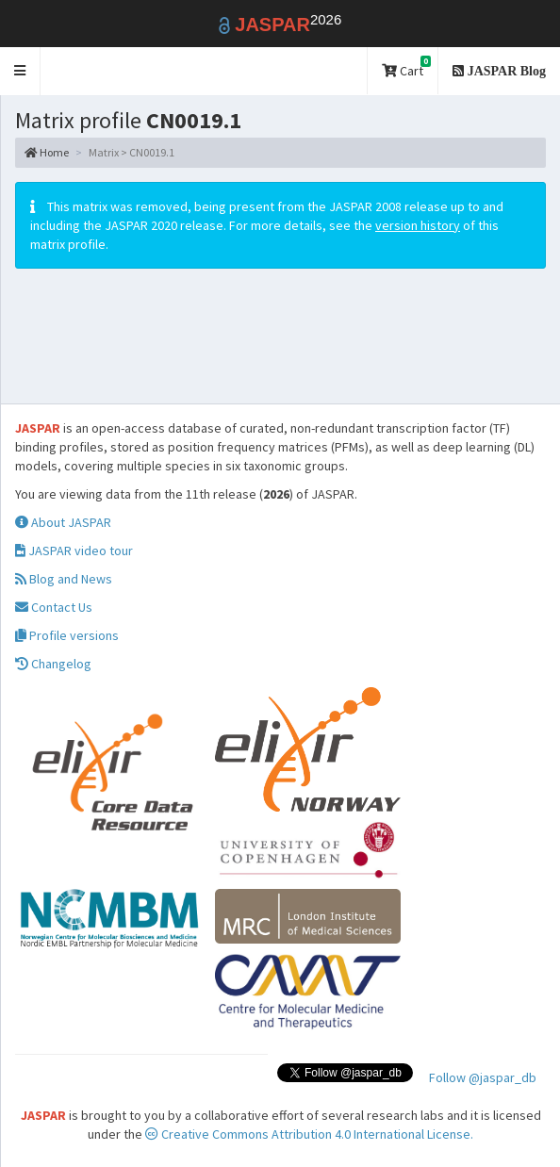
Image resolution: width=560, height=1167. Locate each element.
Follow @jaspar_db (482, 1077)
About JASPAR (63, 522)
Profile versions (67, 635)
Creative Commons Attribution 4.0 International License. (309, 1134)
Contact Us (53, 607)
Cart (406, 67)
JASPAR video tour (74, 550)
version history (417, 225)
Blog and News (63, 578)
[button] (20, 71)
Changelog (53, 663)
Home (47, 152)
